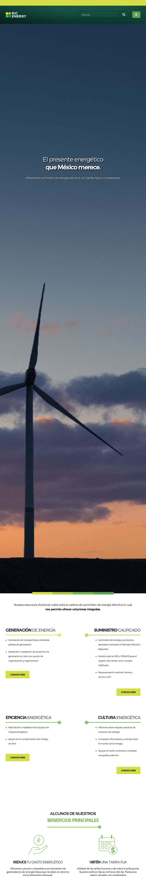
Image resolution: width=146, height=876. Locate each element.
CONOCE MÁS (17, 674)
